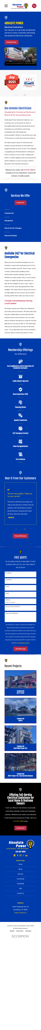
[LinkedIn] (26, 855)
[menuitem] (12, 931)
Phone (7, 586)
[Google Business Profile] (15, 855)
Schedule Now (11, 42)
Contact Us (20, 202)
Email (7, 593)
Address (7, 600)
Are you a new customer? (12, 606)
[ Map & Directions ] (20, 913)
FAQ (20, 888)
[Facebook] (18, 855)
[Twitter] (24, 855)
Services (20, 874)
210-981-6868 (18, 821)
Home (20, 864)
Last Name (8, 579)
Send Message (20, 649)
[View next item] (24, 95)
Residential (20, 884)
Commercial (20, 879)
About (20, 869)
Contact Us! (20, 828)
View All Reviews (20, 536)
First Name (8, 573)
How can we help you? (11, 613)
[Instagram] (20, 855)
